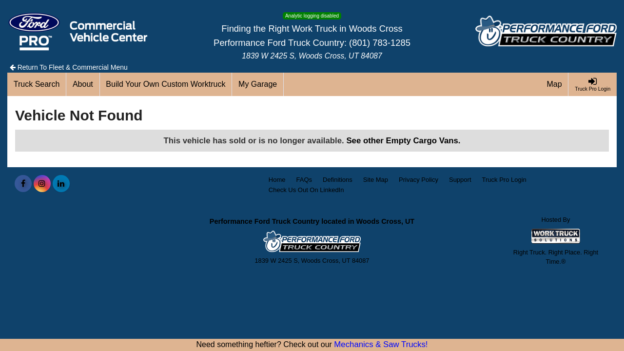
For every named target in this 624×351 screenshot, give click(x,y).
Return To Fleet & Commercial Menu (69, 67)
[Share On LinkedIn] (61, 184)
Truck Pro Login (504, 179)
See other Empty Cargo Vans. (403, 140)
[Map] (555, 84)
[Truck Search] (36, 84)
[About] (82, 84)
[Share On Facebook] (23, 184)
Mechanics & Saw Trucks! (381, 344)
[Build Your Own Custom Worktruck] (166, 84)
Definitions (337, 179)
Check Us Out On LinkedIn (306, 190)
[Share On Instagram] (42, 184)
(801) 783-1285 (379, 43)
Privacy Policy (418, 179)
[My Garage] (258, 84)
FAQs (304, 179)
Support (460, 179)
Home (277, 179)
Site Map (375, 179)
